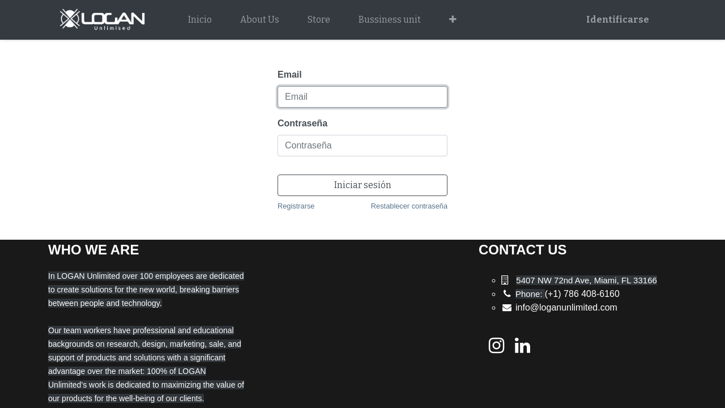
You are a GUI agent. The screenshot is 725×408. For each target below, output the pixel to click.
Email (290, 74)
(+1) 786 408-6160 (567, 294)
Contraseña (302, 123)
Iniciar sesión (362, 185)
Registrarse (296, 206)
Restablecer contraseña (409, 206)
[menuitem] (200, 20)
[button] (453, 20)
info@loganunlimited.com (566, 307)
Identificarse (617, 19)
